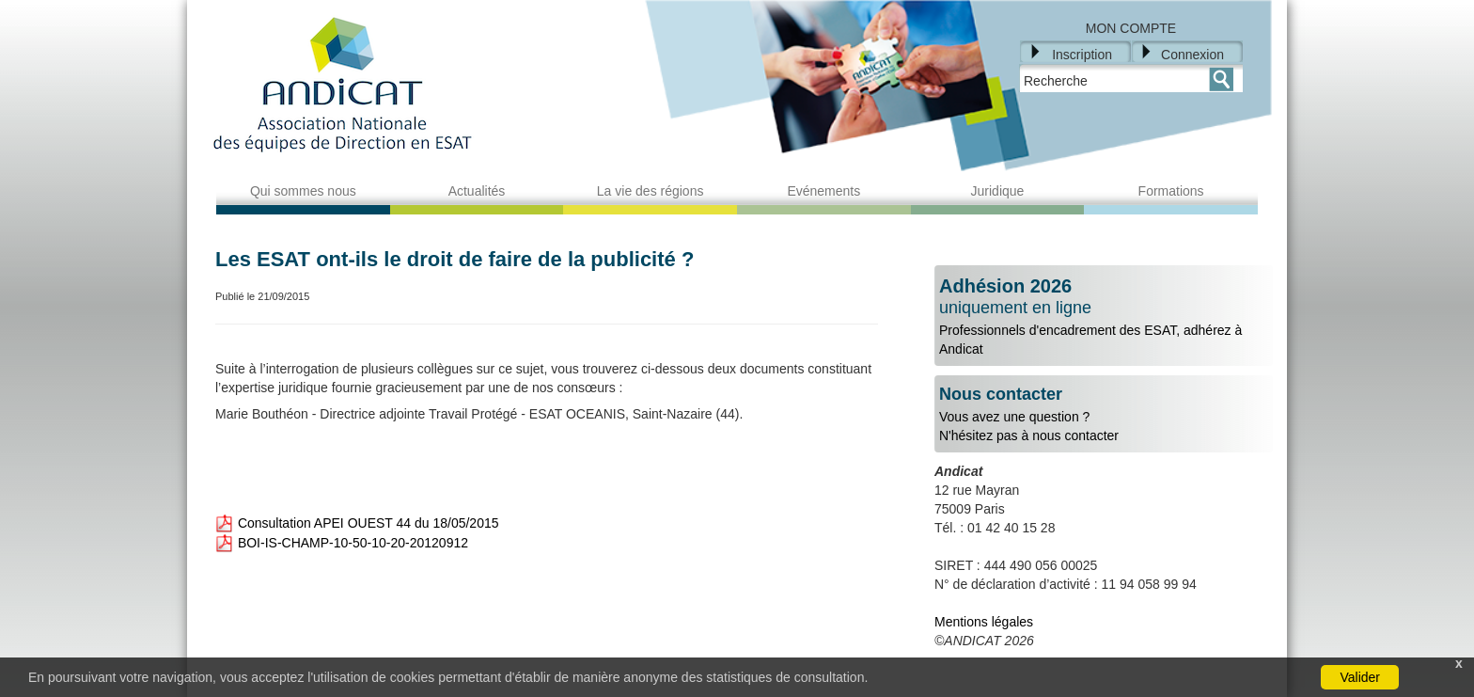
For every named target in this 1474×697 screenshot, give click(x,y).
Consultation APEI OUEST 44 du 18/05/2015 (356, 523)
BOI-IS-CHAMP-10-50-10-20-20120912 (341, 542)
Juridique (998, 190)
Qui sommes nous (303, 190)
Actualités (477, 190)
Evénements (823, 190)
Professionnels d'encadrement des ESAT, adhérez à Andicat (1103, 316)
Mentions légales (983, 621)
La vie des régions (650, 190)
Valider (1360, 677)
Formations (1171, 190)
